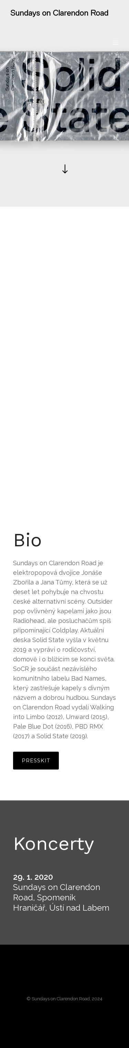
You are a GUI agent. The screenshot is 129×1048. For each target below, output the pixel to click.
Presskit (36, 760)
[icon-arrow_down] (64, 169)
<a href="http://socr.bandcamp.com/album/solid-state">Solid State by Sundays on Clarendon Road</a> (64, 373)
